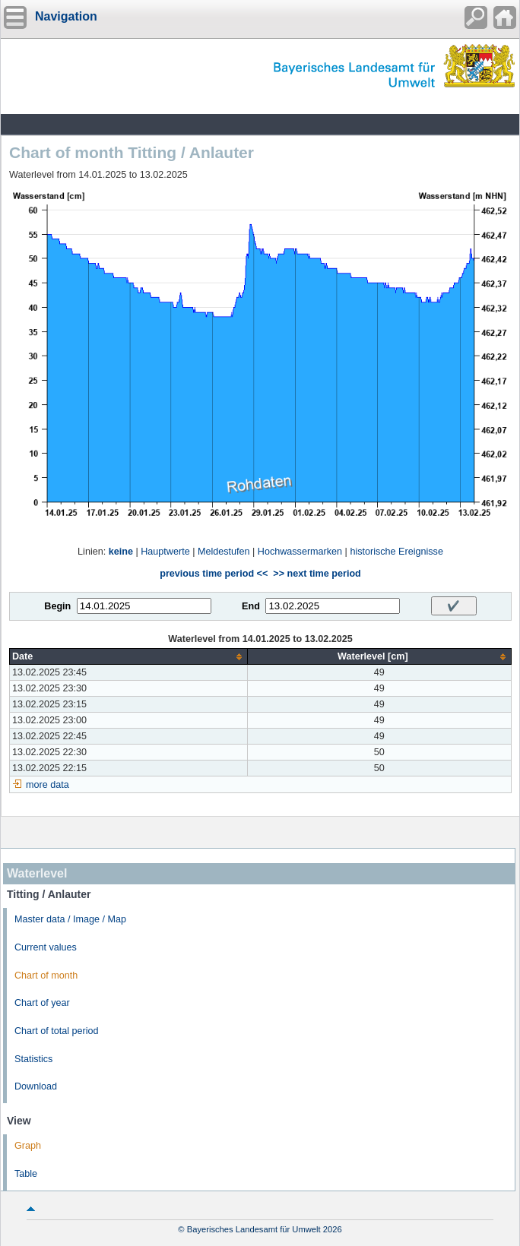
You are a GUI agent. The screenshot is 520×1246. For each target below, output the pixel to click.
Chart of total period (56, 1031)
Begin (57, 606)
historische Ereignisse (396, 551)
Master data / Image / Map (70, 919)
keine (121, 551)
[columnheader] (129, 657)
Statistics (33, 1059)
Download (35, 1086)
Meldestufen (224, 551)
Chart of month (46, 975)
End (251, 606)
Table (25, 1174)
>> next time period (316, 573)
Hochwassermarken (300, 551)
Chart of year (42, 1003)
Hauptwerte (165, 551)
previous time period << (214, 573)
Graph (27, 1145)
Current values (45, 947)
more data (47, 785)
